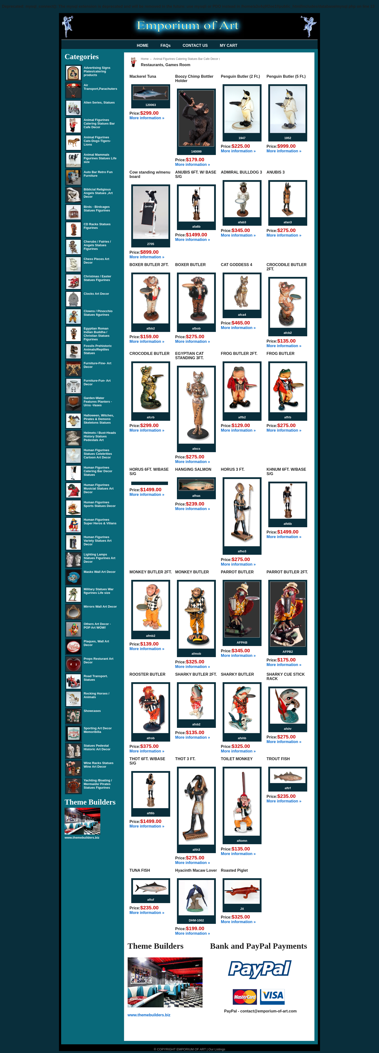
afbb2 (150, 328)
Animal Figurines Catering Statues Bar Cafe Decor (99, 123)
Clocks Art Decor (96, 293)
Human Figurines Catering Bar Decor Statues (98, 471)
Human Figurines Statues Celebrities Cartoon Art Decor (98, 453)
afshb (242, 738)
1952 (287, 138)
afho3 (242, 551)
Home (145, 59)
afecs (196, 448)
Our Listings (216, 1049)
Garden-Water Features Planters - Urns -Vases (98, 401)
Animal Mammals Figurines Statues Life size (100, 158)
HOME (142, 45)
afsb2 (196, 724)
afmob (196, 653)
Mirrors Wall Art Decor (100, 606)
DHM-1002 (196, 920)
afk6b (288, 524)
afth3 (196, 849)
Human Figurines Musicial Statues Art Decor (99, 488)
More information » (147, 118)
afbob (196, 328)
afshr (288, 728)
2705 (150, 244)
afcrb (150, 417)
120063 (151, 105)
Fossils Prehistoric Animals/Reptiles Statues (98, 349)
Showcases (92, 711)
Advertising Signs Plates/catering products (97, 71)
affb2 (242, 417)
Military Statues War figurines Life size (99, 591)
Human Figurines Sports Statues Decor (100, 504)
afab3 (242, 222)
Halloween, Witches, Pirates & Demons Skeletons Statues (99, 419)
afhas (196, 496)
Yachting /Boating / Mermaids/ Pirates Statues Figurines (98, 784)
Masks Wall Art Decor (100, 572)
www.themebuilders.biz (82, 837)
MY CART (229, 45)
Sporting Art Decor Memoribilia (98, 730)
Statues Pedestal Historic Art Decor (97, 747)
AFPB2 (288, 651)
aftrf (288, 788)
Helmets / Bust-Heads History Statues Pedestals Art (100, 436)
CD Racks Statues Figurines (97, 226)
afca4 (242, 314)
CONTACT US (195, 45)
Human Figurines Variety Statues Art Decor (97, 540)
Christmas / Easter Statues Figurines (97, 278)
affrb (287, 417)
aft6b (150, 813)
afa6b (196, 226)
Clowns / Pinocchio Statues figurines (98, 312)
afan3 (288, 222)
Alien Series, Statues (99, 102)
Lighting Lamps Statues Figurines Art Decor (99, 558)
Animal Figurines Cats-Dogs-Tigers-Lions (97, 140)
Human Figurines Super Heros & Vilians (100, 521)
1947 (242, 138)
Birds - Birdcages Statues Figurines (97, 208)
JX (242, 909)
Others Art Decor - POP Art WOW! (97, 625)
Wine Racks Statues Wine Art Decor (98, 764)
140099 (196, 151)
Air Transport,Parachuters (100, 87)
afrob (151, 738)
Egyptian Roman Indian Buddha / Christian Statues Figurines (96, 334)
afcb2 (288, 333)
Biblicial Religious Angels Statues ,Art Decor (98, 193)
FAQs (165, 45)
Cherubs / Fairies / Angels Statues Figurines (97, 245)
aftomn (242, 840)
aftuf (150, 899)
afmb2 (150, 636)
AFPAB (242, 642)
